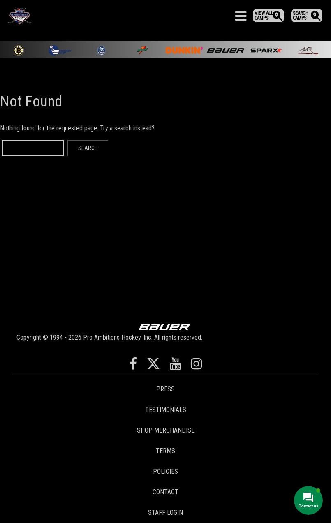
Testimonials (165, 410)
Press (165, 389)
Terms (165, 451)
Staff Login (165, 512)
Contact (165, 492)
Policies (165, 471)
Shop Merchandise (165, 430)
